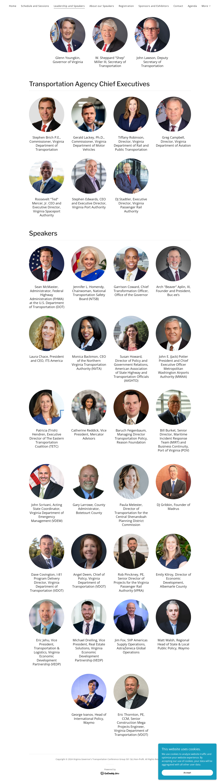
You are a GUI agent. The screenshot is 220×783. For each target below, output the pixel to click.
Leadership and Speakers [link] (69, 6)
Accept (187, 772)
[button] (206, 6)
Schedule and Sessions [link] (35, 6)
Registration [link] (126, 6)
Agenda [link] (192, 6)
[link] (110, 773)
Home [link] (12, 6)
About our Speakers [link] (101, 6)
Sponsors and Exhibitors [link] (154, 6)
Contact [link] (178, 6)
